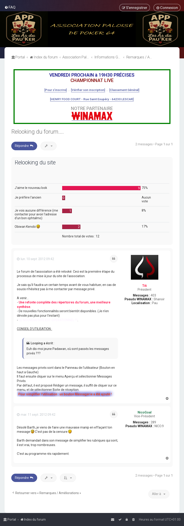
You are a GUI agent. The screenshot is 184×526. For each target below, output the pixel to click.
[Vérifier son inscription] (88, 90)
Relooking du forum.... (37, 131)
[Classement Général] (124, 90)
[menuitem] (10, 7)
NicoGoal (145, 412)
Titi (144, 285)
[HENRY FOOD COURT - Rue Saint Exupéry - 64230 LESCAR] (92, 99)
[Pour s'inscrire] (55, 90)
